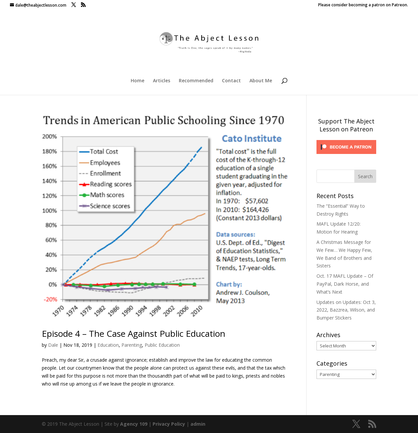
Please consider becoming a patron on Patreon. (363, 5)
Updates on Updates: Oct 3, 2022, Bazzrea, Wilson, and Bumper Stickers (346, 310)
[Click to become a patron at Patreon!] (346, 155)
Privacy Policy (169, 424)
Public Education (162, 345)
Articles (161, 81)
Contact (231, 81)
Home (137, 81)
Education (108, 345)
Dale (53, 345)
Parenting (131, 345)
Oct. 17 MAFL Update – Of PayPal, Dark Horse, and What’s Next (344, 284)
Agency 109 (133, 424)
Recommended (196, 81)
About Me (260, 81)
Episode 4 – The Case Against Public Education (133, 333)
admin (197, 424)
